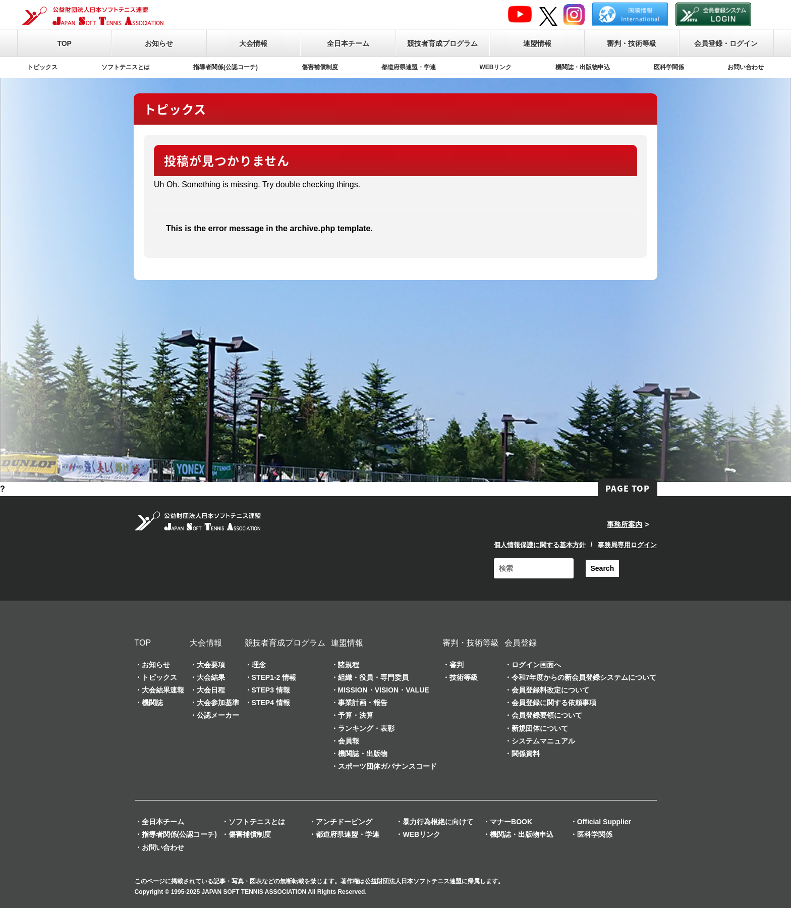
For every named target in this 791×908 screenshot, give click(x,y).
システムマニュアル (543, 741)
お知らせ (159, 43)
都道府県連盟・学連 (408, 67)
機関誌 (152, 703)
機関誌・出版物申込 (582, 67)
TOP (64, 43)
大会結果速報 (163, 690)
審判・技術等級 (631, 43)
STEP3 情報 (271, 690)
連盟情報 (537, 43)
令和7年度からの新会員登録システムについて (584, 677)
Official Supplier (604, 822)
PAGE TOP (627, 488)
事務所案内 (624, 524)
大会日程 (211, 690)
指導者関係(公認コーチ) (225, 67)
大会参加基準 (218, 703)
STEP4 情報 (271, 703)
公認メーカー (218, 715)
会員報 (348, 741)
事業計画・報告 (362, 703)
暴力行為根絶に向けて (438, 822)
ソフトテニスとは (125, 67)
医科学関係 (669, 67)
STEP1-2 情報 (274, 677)
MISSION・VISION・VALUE (383, 690)
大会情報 (253, 43)
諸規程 (348, 665)
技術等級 (463, 677)
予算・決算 (355, 715)
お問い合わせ (745, 67)
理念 (259, 665)
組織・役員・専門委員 (373, 677)
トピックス (42, 67)
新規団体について (540, 728)
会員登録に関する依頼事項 (554, 703)
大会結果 (211, 677)
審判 (456, 665)
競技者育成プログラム (442, 43)
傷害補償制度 (320, 67)
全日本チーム (348, 43)
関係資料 (526, 754)
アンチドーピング (344, 822)
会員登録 (520, 642)
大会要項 (211, 665)
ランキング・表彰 (366, 728)
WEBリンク (496, 67)
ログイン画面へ (536, 665)
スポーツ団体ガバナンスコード (387, 766)
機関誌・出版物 (362, 754)
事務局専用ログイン (627, 545)
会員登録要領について (547, 715)
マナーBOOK (511, 822)
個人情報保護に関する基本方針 (540, 545)
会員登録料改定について (550, 690)
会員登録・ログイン (726, 43)
